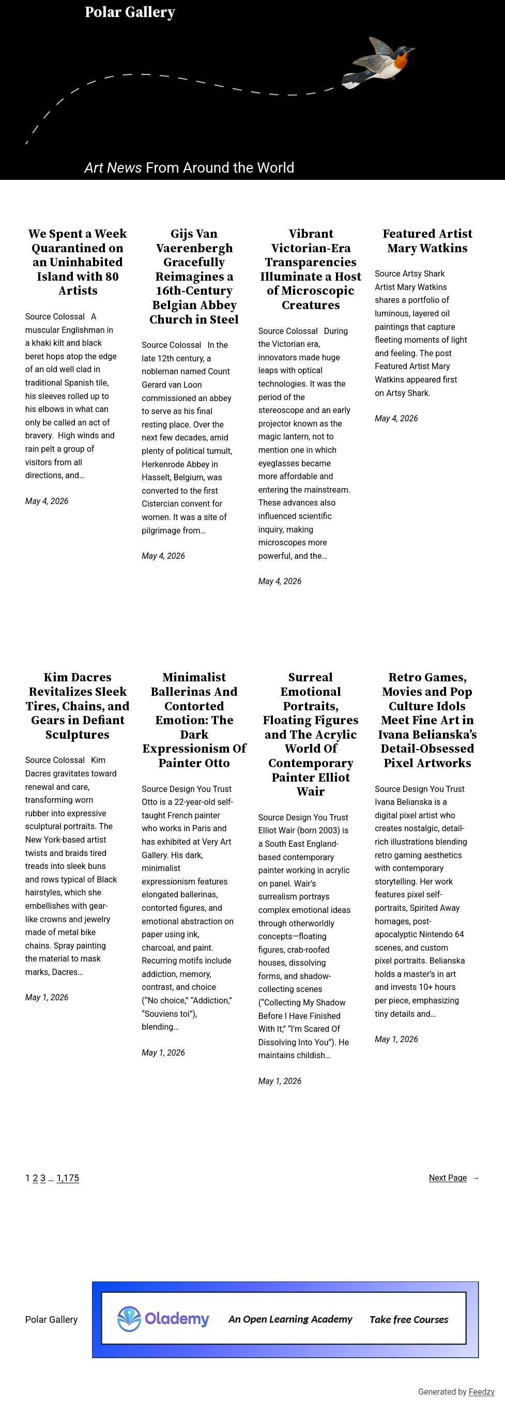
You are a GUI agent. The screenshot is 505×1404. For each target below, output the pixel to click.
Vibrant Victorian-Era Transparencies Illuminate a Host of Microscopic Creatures (310, 269)
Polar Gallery (51, 1319)
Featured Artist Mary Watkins (427, 240)
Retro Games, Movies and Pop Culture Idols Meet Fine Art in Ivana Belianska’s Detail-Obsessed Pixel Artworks (427, 720)
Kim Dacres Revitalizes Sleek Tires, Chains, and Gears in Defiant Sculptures (77, 705)
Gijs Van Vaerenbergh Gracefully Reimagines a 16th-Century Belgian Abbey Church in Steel (194, 276)
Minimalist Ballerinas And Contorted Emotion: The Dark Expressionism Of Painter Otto (194, 720)
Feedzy (482, 1392)
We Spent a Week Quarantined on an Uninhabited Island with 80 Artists (77, 262)
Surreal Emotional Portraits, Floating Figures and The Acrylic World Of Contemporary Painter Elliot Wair (311, 734)
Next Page (454, 1178)
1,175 (67, 1177)
